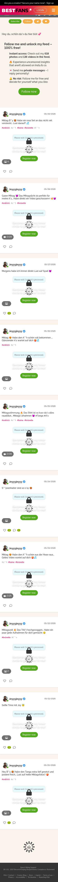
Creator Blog (22, 875)
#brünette (28, 128)
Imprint (38, 875)
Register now (29, 158)
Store (31, 875)
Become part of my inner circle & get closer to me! (29, 149)
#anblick (6, 128)
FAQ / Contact (9, 875)
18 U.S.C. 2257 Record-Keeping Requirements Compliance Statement (29, 869)
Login (40, 10)
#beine (20, 128)
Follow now (29, 91)
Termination (32, 877)
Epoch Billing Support (28, 867)
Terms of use (48, 875)
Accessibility (21, 877)
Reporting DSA (44, 877)
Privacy (11, 877)
